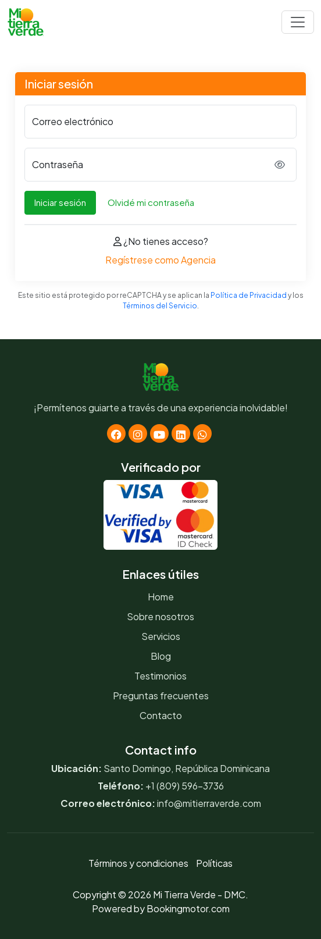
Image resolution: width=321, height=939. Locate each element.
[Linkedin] (181, 433)
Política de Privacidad (249, 295)
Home (161, 597)
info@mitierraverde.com (209, 803)
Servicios (160, 636)
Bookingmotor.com (188, 908)
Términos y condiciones (138, 863)
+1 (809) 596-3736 (184, 786)
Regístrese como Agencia (160, 260)
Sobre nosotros (160, 616)
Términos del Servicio (160, 305)
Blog (161, 656)
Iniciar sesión (60, 202)
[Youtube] (159, 433)
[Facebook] (116, 433)
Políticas (214, 863)
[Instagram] (138, 433)
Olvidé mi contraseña (151, 202)
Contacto (161, 715)
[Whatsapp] (202, 433)
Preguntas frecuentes (161, 695)
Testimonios (160, 676)
